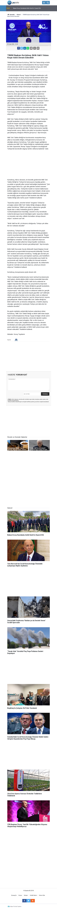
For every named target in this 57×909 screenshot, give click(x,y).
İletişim (26, 895)
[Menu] (44, 2)
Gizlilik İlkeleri (33, 895)
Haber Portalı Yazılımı (15, 906)
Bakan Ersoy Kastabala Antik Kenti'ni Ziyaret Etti (27, 8)
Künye (20, 895)
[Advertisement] (28, 164)
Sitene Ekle (42, 895)
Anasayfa (13, 895)
